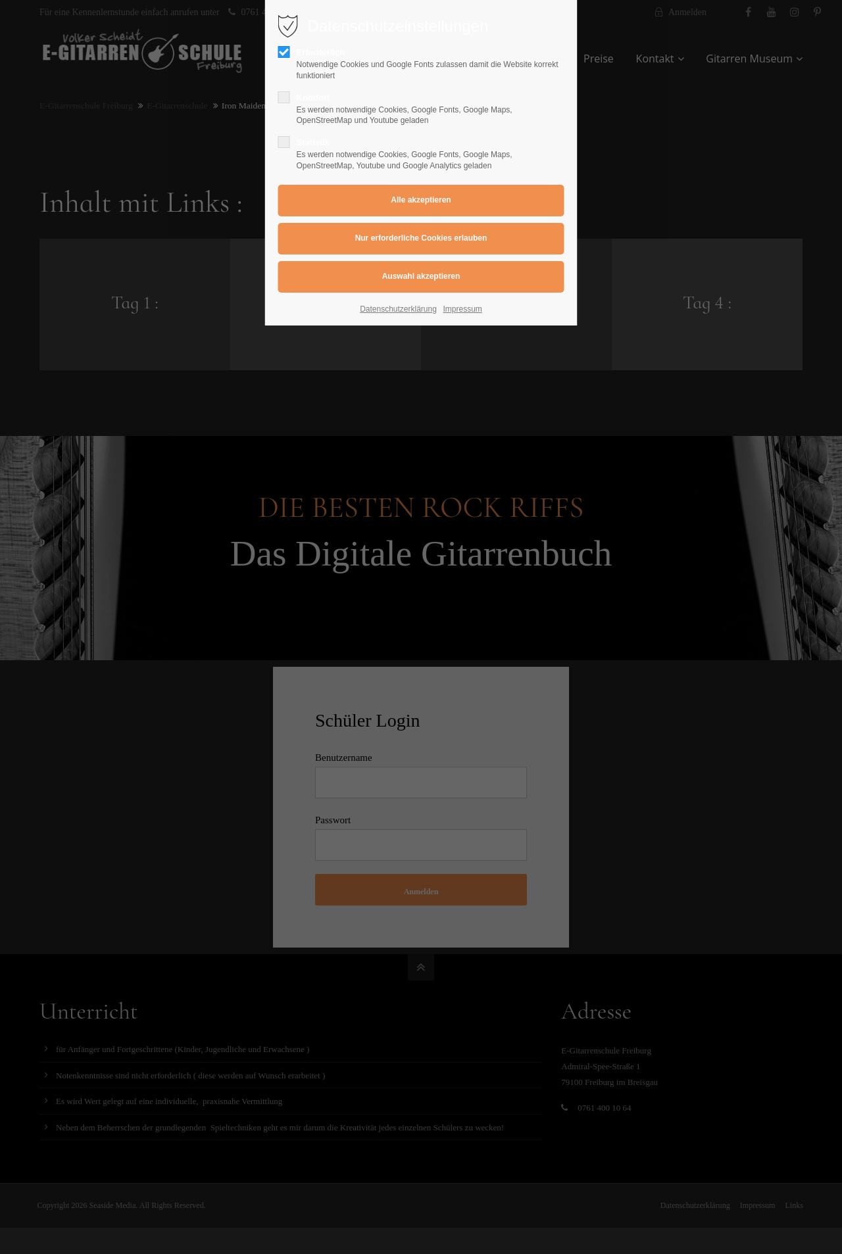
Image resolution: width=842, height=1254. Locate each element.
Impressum (462, 309)
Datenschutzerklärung (398, 309)
